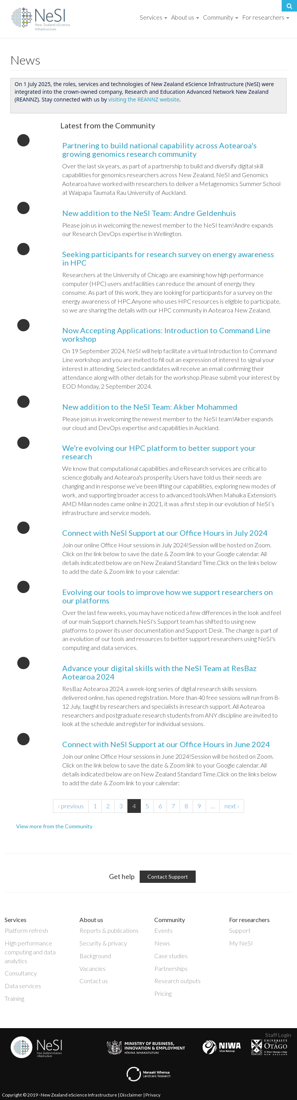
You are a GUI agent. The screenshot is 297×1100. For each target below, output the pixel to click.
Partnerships (171, 968)
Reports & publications (109, 930)
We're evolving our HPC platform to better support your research (159, 452)
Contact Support (167, 876)
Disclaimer (131, 1095)
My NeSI (241, 943)
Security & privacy (103, 943)
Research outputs (177, 980)
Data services (23, 985)
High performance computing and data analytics (30, 951)
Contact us (93, 980)
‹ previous (71, 805)
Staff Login (278, 1035)
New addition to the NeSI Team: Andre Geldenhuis (149, 213)
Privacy (152, 1095)
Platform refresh (26, 930)
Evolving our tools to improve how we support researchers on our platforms (167, 596)
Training (14, 998)
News (162, 943)
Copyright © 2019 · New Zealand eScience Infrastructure (59, 1095)
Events (163, 930)
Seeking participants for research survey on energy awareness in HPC (168, 258)
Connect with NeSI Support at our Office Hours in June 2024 (166, 744)
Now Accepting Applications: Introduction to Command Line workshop (166, 334)
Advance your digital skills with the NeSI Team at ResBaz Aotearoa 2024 (159, 672)
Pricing (163, 993)
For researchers (265, 17)
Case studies (171, 955)
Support (240, 930)
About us (185, 17)
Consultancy (21, 973)
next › (231, 805)
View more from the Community (54, 826)
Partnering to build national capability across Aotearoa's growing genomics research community (159, 149)
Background (95, 955)
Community (220, 17)
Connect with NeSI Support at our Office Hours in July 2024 (165, 532)
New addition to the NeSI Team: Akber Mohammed (150, 406)
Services (153, 17)
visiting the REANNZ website (143, 99)
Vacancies (92, 968)
